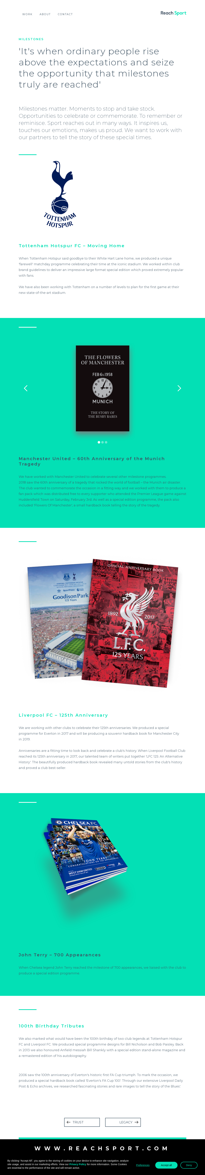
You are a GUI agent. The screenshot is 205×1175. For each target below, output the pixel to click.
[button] (26, 388)
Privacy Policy (77, 1164)
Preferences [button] (143, 1165)
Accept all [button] (166, 1165)
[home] (173, 13)
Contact (65, 14)
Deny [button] (189, 1165)
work (27, 14)
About (45, 14)
